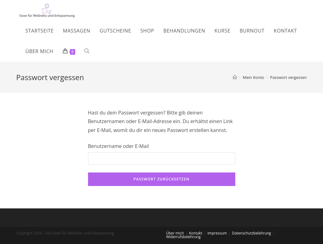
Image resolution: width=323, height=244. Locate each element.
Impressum (217, 233)
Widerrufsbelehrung (183, 236)
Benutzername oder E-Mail (118, 146)
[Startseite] (235, 77)
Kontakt (195, 233)
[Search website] (87, 51)
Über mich (175, 233)
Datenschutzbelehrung (251, 233)
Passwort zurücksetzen (161, 179)
